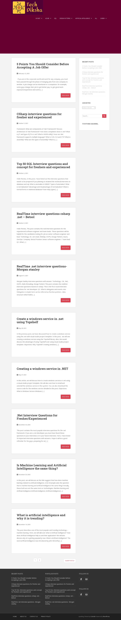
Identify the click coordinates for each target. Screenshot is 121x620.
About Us (23, 616)
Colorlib (92, 616)
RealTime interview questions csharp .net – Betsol (43, 215)
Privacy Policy (46, 616)
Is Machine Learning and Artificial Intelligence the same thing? (42, 466)
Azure (47, 18)
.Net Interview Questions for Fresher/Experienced (37, 416)
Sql (55, 18)
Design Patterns (65, 18)
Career (102, 18)
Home (15, 616)
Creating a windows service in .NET (42, 369)
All (96, 18)
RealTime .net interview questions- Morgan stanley (42, 267)
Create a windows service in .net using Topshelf (40, 320)
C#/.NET (38, 18)
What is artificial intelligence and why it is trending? (41, 516)
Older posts (69, 561)
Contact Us (34, 616)
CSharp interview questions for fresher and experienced (39, 115)
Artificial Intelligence (82, 18)
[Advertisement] (60, 37)
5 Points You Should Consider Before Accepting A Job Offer (43, 65)
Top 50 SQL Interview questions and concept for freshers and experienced (43, 165)
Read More (65, 95)
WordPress (106, 616)
